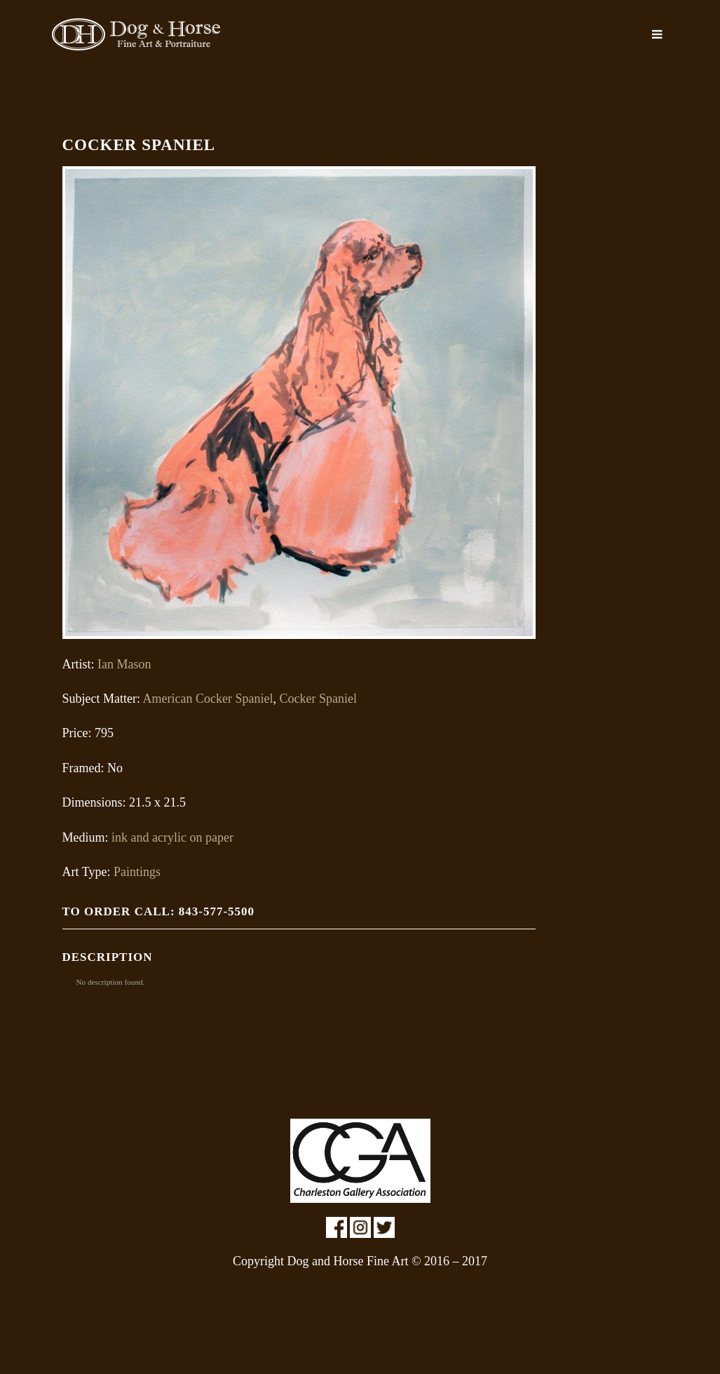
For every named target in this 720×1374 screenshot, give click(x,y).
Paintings (137, 872)
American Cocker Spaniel (207, 699)
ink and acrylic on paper (172, 837)
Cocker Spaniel (317, 699)
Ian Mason (124, 664)
